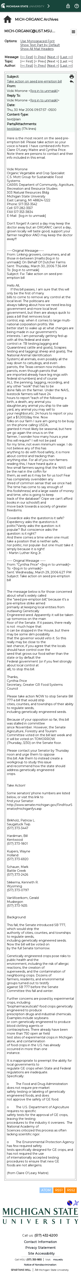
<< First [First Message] (26, 57)
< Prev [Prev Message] (40, 57)
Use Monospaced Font (37, 41)
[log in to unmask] (44, 91)
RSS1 (59, 1190)
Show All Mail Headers (37, 49)
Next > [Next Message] (53, 57)
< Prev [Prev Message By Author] (40, 66)
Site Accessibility (41, 1253)
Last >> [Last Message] (66, 57)
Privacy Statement (40, 1248)
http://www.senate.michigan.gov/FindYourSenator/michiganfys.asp (39, 807)
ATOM (46, 1190)
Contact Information (40, 1242)
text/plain (14, 129)
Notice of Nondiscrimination (40, 1264)
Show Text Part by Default (40, 45)
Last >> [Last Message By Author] (66, 66)
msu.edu (58, 1259)
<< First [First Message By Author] (26, 66)
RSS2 (71, 1190)
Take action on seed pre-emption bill (34, 81)
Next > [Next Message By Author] (53, 66)
